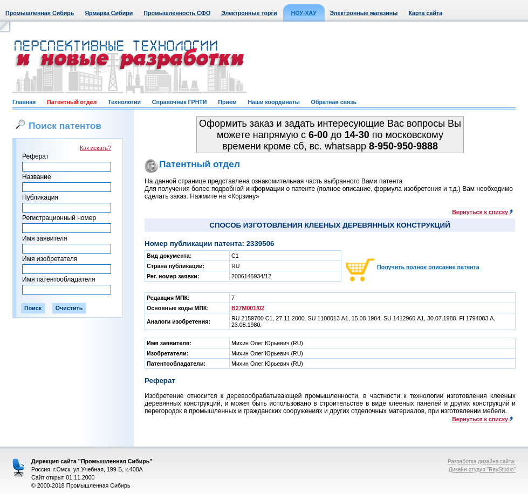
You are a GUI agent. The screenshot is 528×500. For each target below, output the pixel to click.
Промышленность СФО (176, 13)
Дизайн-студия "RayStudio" (482, 469)
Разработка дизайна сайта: (482, 461)
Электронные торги (249, 13)
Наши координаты (273, 102)
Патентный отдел (72, 102)
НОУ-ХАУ (304, 13)
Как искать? (95, 148)
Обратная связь (333, 102)
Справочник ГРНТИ (179, 102)
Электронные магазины (364, 13)
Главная (24, 102)
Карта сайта (425, 13)
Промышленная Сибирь (39, 13)
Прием (227, 102)
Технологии (124, 102)
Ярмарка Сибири (109, 13)
